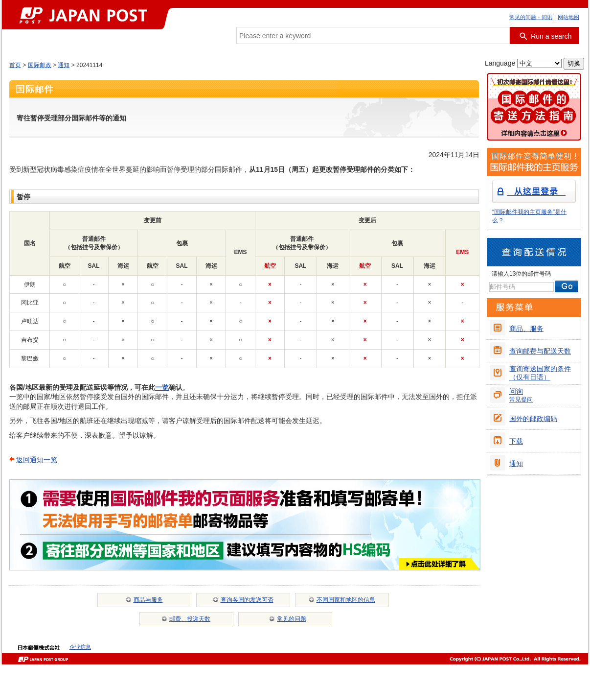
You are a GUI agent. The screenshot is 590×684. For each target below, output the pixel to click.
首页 (15, 65)
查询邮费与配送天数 (540, 351)
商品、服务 (526, 328)
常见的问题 (291, 618)
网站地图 (568, 17)
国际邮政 (39, 65)
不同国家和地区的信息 (346, 599)
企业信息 (80, 647)
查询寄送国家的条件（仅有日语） (540, 373)
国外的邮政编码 (533, 419)
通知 (63, 65)
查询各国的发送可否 (247, 599)
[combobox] (373, 35)
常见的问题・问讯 (530, 17)
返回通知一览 (36, 460)
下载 (516, 441)
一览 (162, 387)
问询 (521, 395)
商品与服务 (148, 599)
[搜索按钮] (544, 35)
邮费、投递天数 (189, 618)
